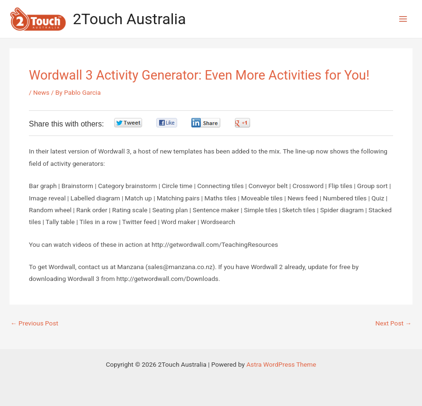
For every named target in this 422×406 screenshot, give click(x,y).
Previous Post (34, 323)
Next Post (393, 323)
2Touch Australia (129, 19)
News (41, 92)
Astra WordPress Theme (281, 364)
